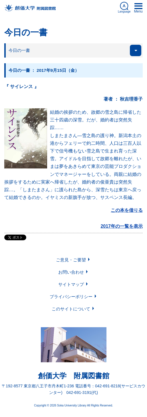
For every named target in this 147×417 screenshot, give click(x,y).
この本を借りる (127, 210)
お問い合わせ (71, 272)
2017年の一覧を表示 (121, 226)
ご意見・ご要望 (71, 259)
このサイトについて (71, 308)
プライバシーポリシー (71, 296)
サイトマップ (71, 284)
